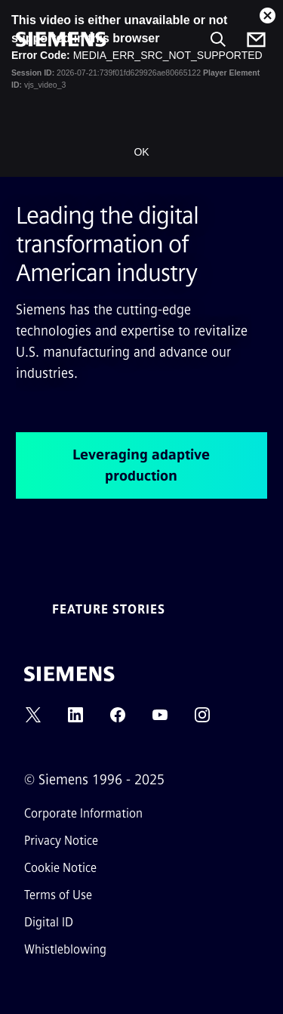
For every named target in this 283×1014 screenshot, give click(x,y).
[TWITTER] (33, 719)
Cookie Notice (60, 868)
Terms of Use (58, 895)
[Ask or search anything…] (218, 39)
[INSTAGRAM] (202, 719)
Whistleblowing (65, 949)
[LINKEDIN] (75, 719)
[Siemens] (61, 39)
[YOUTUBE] (160, 719)
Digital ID (48, 922)
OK (141, 152)
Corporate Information (83, 813)
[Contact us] (256, 40)
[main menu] (26, 90)
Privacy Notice (61, 840)
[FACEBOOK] (118, 719)
